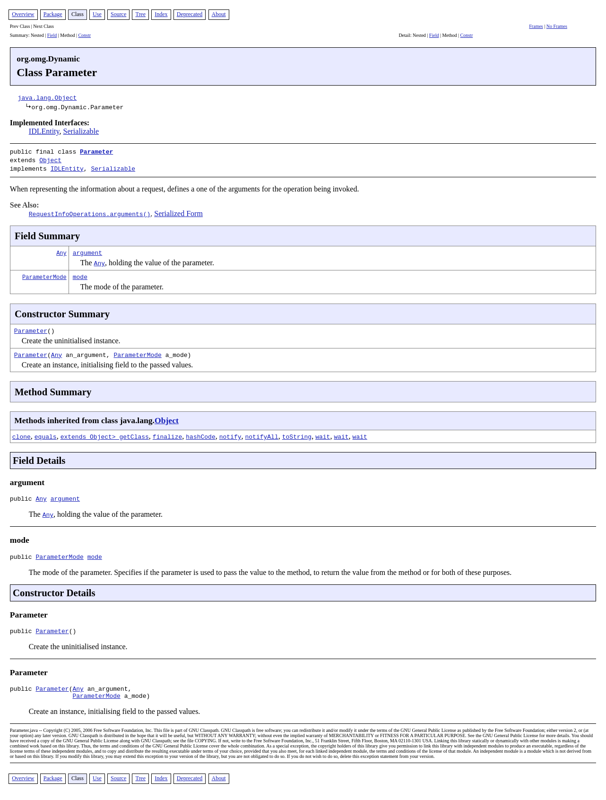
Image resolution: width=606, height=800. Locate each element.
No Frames (556, 26)
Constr (84, 35)
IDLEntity (44, 131)
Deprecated (190, 14)
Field (52, 35)
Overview (23, 14)
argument (87, 249)
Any (61, 250)
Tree (140, 14)
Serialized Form (178, 211)
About (219, 14)
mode (80, 274)
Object (50, 159)
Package (52, 14)
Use (97, 14)
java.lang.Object (47, 97)
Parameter (96, 151)
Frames (536, 26)
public (23, 497)
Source (118, 14)
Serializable (81, 131)
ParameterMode (44, 274)
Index (161, 14)
